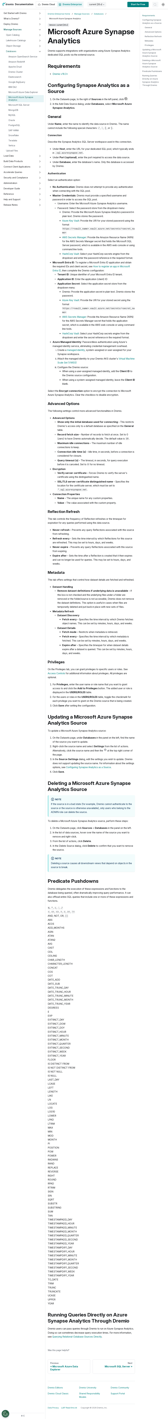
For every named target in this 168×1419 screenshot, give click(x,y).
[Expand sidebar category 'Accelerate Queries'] (40, 172)
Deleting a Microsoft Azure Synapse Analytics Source (151, 63)
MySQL (12, 115)
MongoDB (13, 110)
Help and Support (12, 199)
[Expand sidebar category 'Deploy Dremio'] (40, 24)
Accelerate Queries (13, 172)
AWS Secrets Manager (74, 237)
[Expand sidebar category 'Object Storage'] (40, 46)
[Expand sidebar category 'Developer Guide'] (40, 189)
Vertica (11, 145)
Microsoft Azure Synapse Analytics (20, 98)
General (148, 27)
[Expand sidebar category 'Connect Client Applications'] (40, 167)
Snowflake (13, 135)
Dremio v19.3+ (60, 74)
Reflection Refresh (153, 36)
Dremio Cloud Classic (58, 1393)
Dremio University (87, 1387)
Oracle (11, 120)
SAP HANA (13, 130)
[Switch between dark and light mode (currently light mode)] (163, 4)
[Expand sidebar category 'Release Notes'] (40, 205)
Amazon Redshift (16, 62)
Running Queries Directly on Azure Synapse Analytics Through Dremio (150, 80)
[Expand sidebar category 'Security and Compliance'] (40, 178)
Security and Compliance (16, 177)
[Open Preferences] (5, 1413)
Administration (10, 183)
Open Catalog (12, 35)
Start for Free (138, 4)
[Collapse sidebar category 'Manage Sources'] (40, 30)
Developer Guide (12, 188)
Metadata (149, 41)
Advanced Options (153, 32)
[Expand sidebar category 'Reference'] (40, 194)
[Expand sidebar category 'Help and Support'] (40, 200)
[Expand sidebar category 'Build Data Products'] (40, 161)
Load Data (9, 156)
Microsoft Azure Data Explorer (23, 92)
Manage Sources (13, 29)
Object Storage (13, 46)
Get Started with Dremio (15, 13)
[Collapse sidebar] (22, 1416)
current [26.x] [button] (95, 4)
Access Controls (56, 673)
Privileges (149, 45)
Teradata (12, 140)
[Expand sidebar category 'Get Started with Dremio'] (40, 13)
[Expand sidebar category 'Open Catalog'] (40, 35)
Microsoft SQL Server (19, 105)
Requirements (148, 15)
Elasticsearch (14, 77)
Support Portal (118, 1393)
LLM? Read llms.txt (69, 1408)
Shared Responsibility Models (89, 1395)
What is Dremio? (11, 18)
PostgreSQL (14, 125)
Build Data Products (13, 161)
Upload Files (12, 150)
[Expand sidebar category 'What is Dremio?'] (40, 19)
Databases (11, 51)
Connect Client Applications (17, 167)
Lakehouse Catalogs (16, 40)
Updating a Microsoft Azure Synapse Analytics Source (151, 52)
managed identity (76, 350)
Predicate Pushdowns (152, 71)
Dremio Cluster (15, 72)
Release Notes (11, 205)
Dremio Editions (55, 1387)
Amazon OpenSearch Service (22, 56)
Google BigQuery (16, 82)
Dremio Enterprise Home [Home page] (59, 14)
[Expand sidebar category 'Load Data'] (40, 156)
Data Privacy (53, 1408)
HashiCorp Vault (70, 253)
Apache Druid (15, 67)
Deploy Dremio (11, 24)
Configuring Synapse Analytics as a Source (88, 767)
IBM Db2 (12, 87)
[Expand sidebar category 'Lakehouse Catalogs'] (40, 41)
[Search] (155, 4)
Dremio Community (120, 1387)
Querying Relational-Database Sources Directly (77, 1336)
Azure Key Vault (70, 220)
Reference (9, 194)
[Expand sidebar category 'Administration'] (40, 183)
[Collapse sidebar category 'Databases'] (40, 51)
